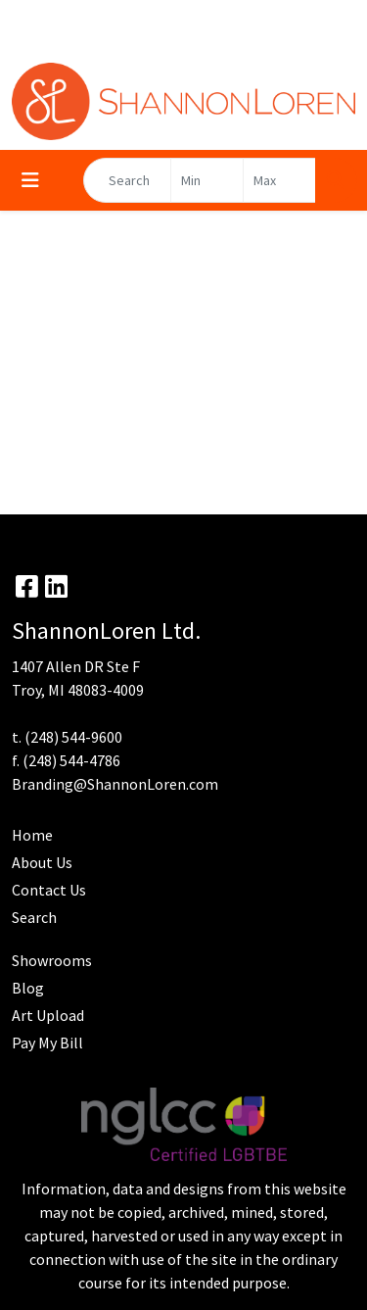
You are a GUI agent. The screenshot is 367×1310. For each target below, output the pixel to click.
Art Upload (48, 1015)
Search (34, 917)
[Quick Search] (127, 180)
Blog (28, 987)
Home (32, 835)
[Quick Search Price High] (279, 180)
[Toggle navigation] (30, 180)
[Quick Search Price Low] (207, 180)
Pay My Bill (47, 1042)
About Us (42, 862)
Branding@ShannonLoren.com (115, 784)
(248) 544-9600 (73, 737)
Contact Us (49, 889)
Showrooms (52, 960)
